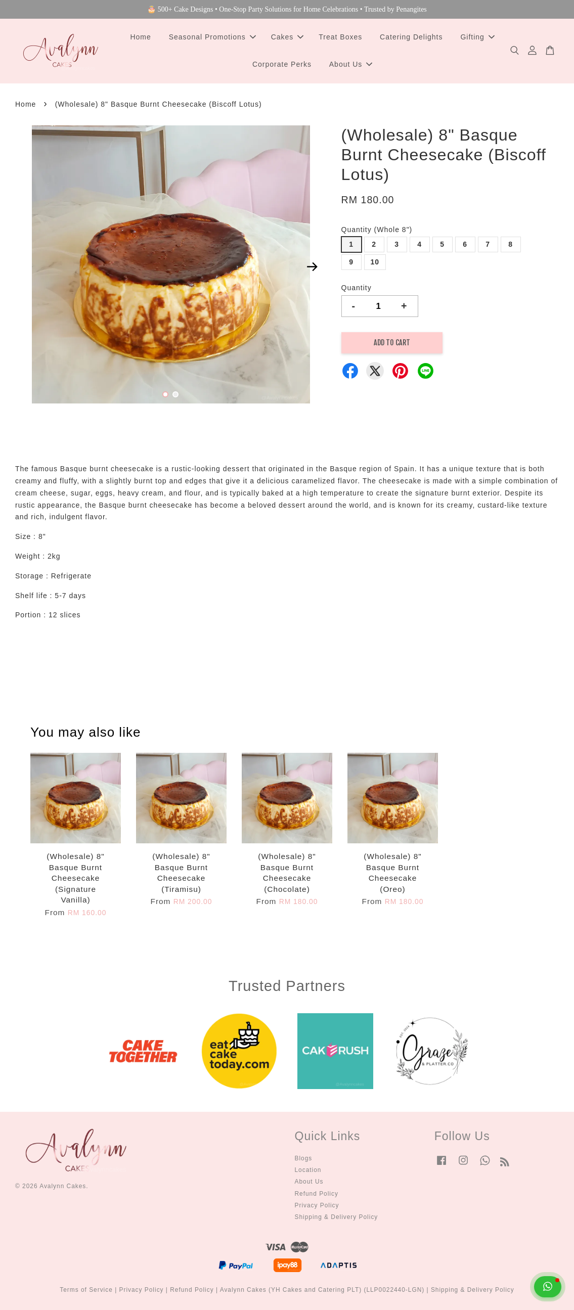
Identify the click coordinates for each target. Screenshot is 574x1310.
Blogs (304, 1158)
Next (312, 266)
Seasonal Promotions (212, 37)
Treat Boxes (340, 37)
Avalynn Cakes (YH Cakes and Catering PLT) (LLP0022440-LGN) (322, 1289)
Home (140, 37)
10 (375, 262)
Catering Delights (411, 37)
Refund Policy (316, 1193)
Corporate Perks (282, 64)
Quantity (356, 288)
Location (308, 1169)
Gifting (477, 37)
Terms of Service (86, 1289)
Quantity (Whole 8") (377, 229)
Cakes (287, 37)
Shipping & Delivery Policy (336, 1217)
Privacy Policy (317, 1205)
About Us (351, 64)
